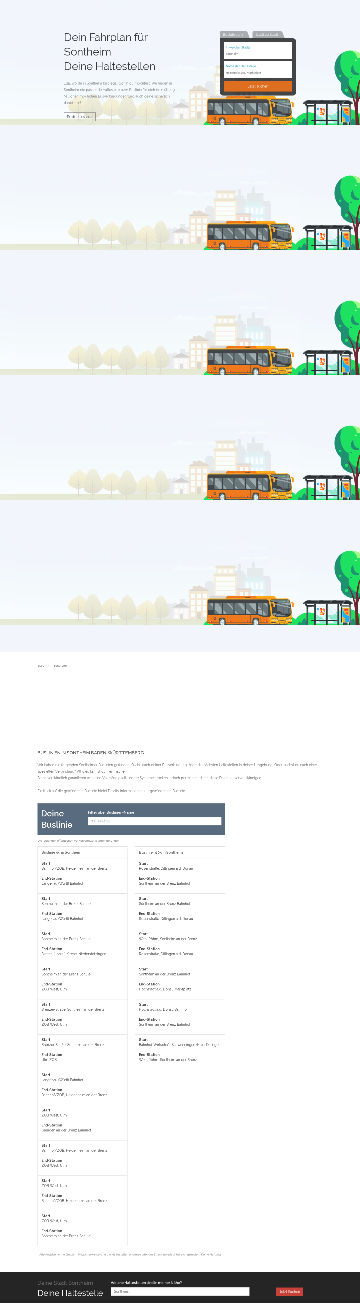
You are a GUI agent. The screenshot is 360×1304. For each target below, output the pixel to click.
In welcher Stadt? (238, 48)
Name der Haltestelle (241, 67)
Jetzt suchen (258, 87)
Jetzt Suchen (289, 1292)
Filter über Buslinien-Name (111, 812)
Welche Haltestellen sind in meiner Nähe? (146, 1283)
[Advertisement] (180, 713)
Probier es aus (79, 117)
